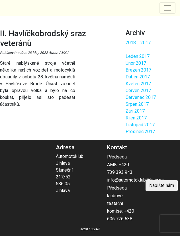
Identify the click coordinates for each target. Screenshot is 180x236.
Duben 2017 (138, 77)
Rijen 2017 (136, 118)
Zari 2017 (135, 111)
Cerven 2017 (138, 90)
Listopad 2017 (140, 124)
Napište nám (161, 185)
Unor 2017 (136, 63)
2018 (131, 42)
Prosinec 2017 (140, 131)
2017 (145, 42)
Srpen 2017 (137, 104)
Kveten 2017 (138, 83)
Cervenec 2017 (141, 97)
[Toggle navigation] (167, 8)
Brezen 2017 (138, 70)
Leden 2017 (138, 56)
